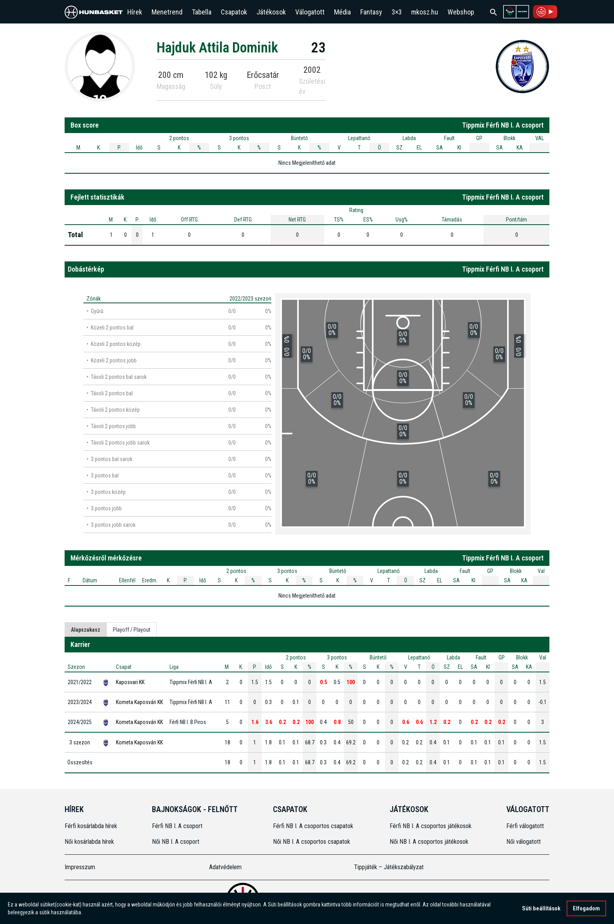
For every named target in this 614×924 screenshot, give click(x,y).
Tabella (201, 12)
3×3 (397, 12)
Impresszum (80, 867)
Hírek (134, 12)
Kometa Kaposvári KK (139, 702)
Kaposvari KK (130, 682)
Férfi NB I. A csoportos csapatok (314, 826)
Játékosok (271, 12)
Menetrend (167, 12)
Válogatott (310, 12)
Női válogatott (523, 841)
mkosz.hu (424, 12)
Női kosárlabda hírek (89, 841)
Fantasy (371, 12)
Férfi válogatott (525, 826)
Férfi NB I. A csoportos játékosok (430, 826)
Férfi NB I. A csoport (177, 826)
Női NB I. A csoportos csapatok (312, 841)
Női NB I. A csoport (175, 841)
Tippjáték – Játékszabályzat (389, 867)
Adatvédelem (225, 867)
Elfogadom (586, 911)
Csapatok (234, 12)
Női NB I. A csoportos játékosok (429, 841)
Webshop (461, 12)
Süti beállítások (541, 911)
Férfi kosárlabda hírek (91, 826)
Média (342, 12)
